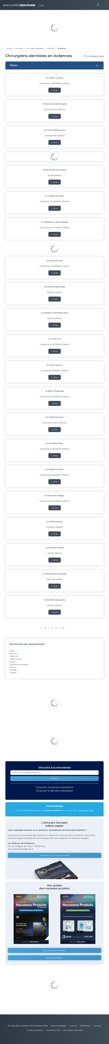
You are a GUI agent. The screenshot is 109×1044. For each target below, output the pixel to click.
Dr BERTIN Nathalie (54, 391)
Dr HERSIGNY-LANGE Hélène (54, 222)
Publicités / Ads (53, 1030)
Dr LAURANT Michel (54, 548)
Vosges (13, 673)
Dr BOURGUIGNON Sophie (54, 104)
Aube (12, 651)
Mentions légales (58, 1026)
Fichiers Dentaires (34, 1030)
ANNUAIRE (23, 4)
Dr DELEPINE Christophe (54, 170)
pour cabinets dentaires (55, 950)
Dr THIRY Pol (54, 339)
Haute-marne (16, 659)
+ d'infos (54, 90)
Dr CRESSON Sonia (54, 417)
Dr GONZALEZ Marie (54, 196)
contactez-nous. (86, 810)
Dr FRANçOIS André (54, 469)
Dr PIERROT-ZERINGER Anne (54, 313)
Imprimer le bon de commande (54, 855)
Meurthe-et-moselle (19, 664)
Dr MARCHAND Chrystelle (54, 574)
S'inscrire (54, 778)
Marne (12, 662)
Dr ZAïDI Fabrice (54, 365)
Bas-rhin (13, 653)
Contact (73, 1026)
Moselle (13, 670)
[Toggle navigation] (103, 4)
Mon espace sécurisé (73, 1030)
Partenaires (85, 1026)
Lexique (97, 1026)
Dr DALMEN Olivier (54, 443)
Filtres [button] (13, 65)
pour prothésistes (54, 958)
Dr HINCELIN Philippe (54, 496)
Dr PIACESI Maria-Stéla (54, 287)
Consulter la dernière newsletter (54, 790)
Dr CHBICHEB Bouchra (54, 130)
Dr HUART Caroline (54, 78)
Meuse (13, 667)
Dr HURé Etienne (54, 522)
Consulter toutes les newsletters (54, 787)
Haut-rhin (14, 656)
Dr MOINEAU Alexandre (54, 600)
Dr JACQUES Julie (54, 261)
